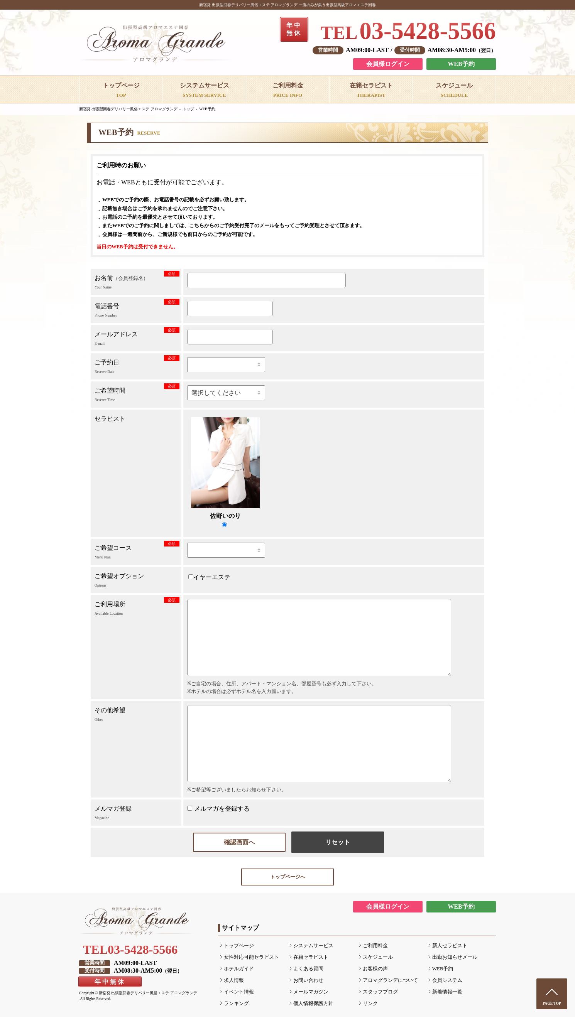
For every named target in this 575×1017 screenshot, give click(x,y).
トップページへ (287, 877)
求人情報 (234, 980)
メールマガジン (310, 992)
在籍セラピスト (310, 957)
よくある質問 (308, 968)
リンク (370, 1003)
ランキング (236, 1003)
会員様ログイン (387, 64)
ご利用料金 (375, 945)
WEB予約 (461, 64)
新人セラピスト (449, 945)
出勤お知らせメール (454, 957)
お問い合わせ (308, 980)
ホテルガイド (239, 968)
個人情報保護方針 (313, 1003)
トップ (188, 109)
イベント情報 (239, 992)
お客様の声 (375, 968)
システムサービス (313, 945)
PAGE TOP (552, 1003)
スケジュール (378, 957)
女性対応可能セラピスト (251, 957)
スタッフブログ (380, 992)
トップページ (239, 945)
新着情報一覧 (447, 992)
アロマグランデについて (390, 980)
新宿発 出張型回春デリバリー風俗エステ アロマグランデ (128, 109)
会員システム (447, 980)
